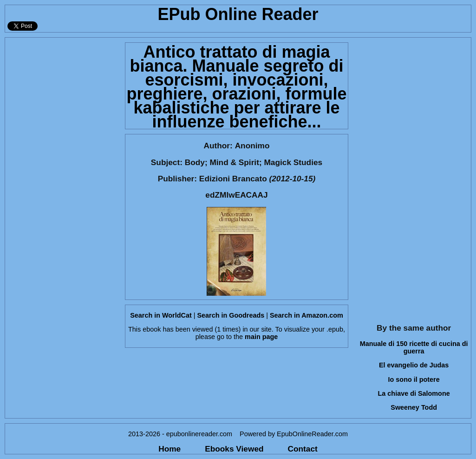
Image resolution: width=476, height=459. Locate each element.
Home (169, 448)
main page (261, 336)
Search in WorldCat (160, 315)
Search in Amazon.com (306, 315)
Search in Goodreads (230, 315)
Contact (303, 448)
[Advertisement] (62, 177)
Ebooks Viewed (234, 448)
